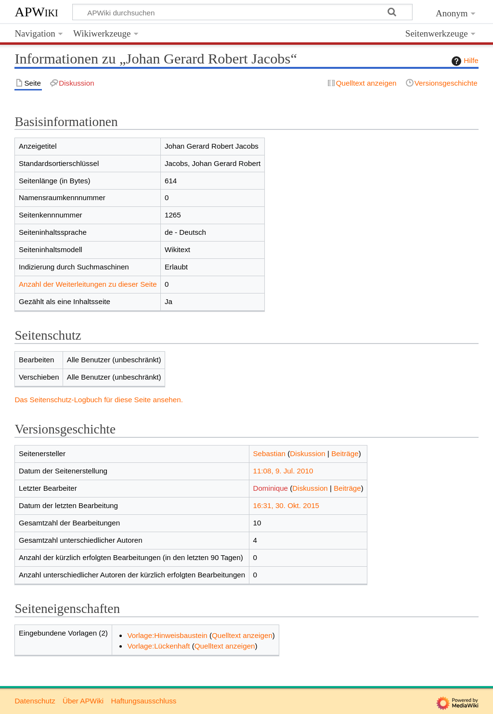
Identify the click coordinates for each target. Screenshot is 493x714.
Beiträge (345, 453)
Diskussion (307, 453)
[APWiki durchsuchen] (242, 12)
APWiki (36, 11)
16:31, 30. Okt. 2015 (286, 505)
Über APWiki (83, 701)
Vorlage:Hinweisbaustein (167, 635)
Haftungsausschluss (143, 701)
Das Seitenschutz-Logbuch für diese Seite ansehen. (98, 399)
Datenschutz (34, 701)
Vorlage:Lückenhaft (158, 646)
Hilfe (463, 61)
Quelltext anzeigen (242, 635)
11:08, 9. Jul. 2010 (283, 471)
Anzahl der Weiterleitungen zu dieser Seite (88, 284)
